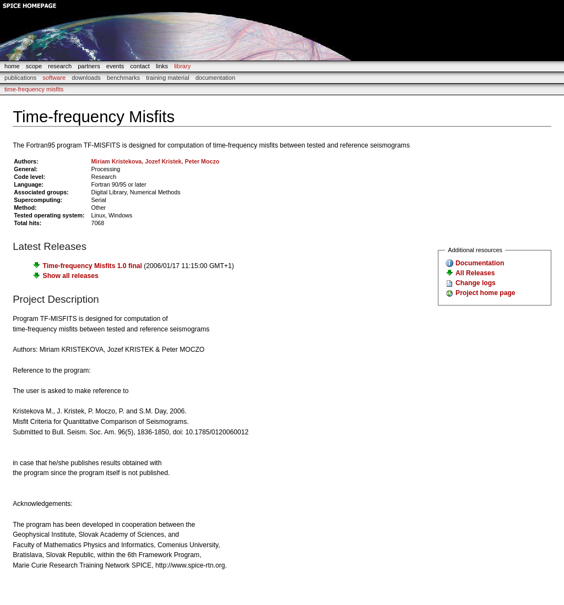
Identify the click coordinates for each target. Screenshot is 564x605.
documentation (215, 77)
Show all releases (71, 276)
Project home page (485, 293)
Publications (20, 77)
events (115, 66)
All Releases (475, 273)
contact (140, 66)
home (12, 66)
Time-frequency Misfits (33, 89)
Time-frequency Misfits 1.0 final (92, 266)
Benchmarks (123, 77)
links (162, 66)
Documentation (479, 263)
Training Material (167, 77)
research (60, 66)
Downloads (86, 77)
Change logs (475, 283)
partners (89, 66)
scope (34, 66)
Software (54, 77)
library (182, 66)
